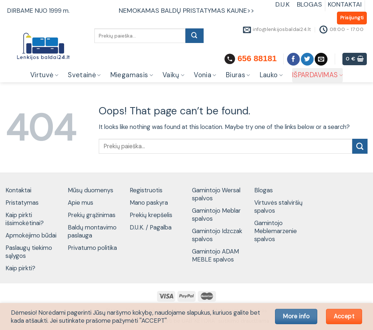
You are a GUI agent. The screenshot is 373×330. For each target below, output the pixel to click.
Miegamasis (131, 75)
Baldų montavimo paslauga (92, 231)
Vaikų (173, 75)
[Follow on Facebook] (293, 59)
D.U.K (283, 4)
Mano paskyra (149, 203)
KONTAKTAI (345, 4)
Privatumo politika (92, 248)
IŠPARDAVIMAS (317, 75)
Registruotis (146, 190)
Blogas (263, 190)
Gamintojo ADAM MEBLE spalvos (215, 255)
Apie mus (80, 203)
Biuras (238, 75)
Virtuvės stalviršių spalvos (278, 207)
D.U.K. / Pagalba (151, 227)
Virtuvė (44, 75)
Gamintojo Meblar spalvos (216, 215)
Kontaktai (18, 190)
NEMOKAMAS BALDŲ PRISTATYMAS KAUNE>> (186, 10)
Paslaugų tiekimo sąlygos (28, 252)
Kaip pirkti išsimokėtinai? (24, 219)
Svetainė (84, 75)
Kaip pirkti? (20, 268)
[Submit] (194, 35)
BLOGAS (309, 4)
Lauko (271, 75)
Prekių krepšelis (151, 215)
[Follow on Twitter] (307, 59)
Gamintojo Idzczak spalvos (217, 235)
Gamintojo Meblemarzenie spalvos (275, 231)
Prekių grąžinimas (91, 215)
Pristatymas (22, 203)
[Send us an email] (321, 59)
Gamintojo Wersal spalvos (216, 194)
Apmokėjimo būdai (30, 235)
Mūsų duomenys (90, 190)
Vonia (205, 75)
